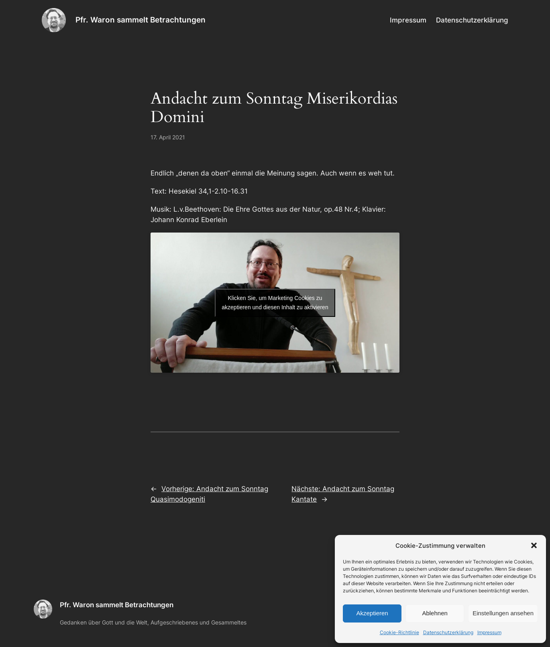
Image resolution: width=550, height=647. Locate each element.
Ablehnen (434, 613)
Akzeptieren (372, 613)
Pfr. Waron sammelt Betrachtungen (140, 19)
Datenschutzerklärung (448, 632)
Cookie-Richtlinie (399, 632)
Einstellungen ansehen (503, 613)
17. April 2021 (168, 137)
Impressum (489, 632)
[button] (534, 545)
